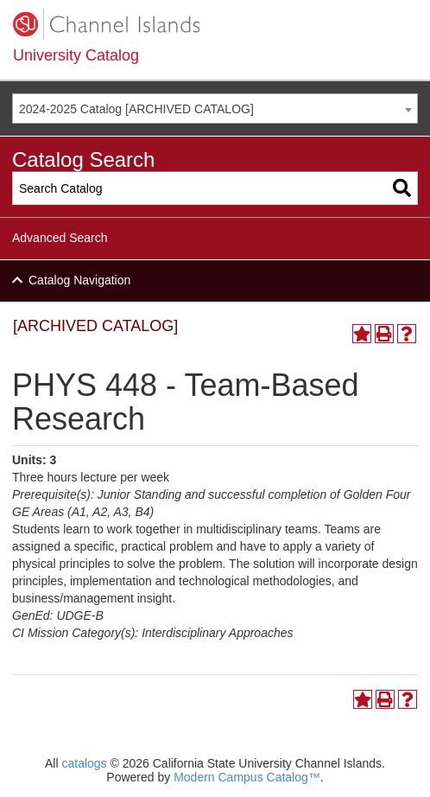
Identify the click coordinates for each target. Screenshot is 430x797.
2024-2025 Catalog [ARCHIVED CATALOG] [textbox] (136, 109)
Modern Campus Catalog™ (247, 777)
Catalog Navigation (79, 280)
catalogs (83, 763)
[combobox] (215, 108)
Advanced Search (60, 238)
